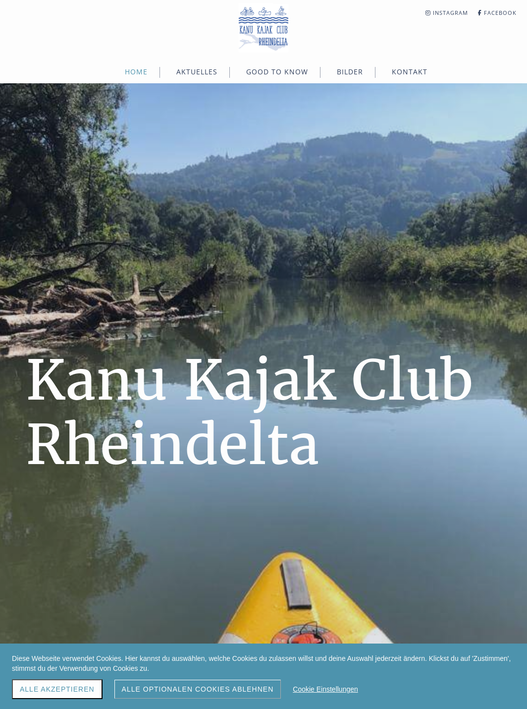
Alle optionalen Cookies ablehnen (198, 689)
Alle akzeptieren (57, 689)
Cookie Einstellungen (325, 689)
